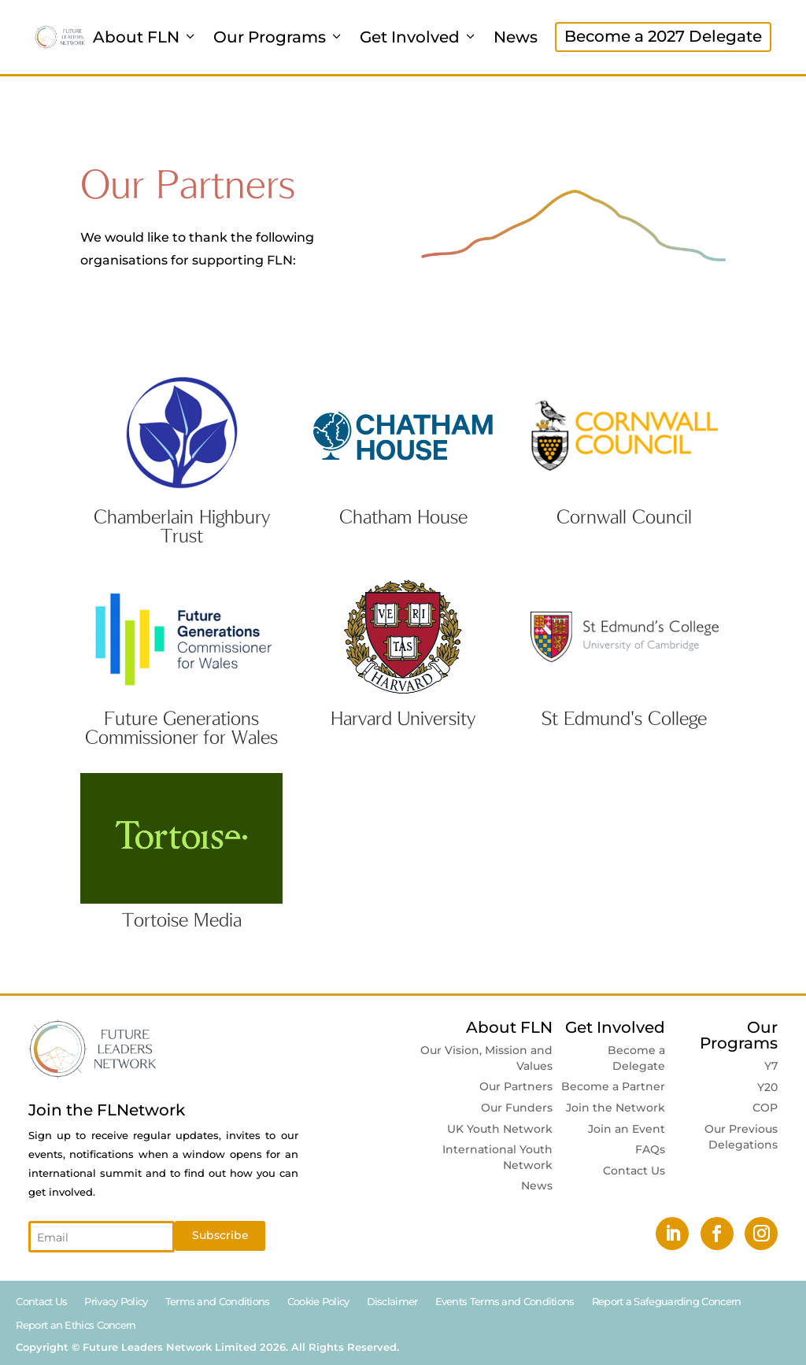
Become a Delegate (636, 1058)
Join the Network (615, 1108)
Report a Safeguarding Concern (666, 1302)
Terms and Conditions (217, 1302)
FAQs (650, 1149)
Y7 (771, 1066)
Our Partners (516, 1086)
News (516, 37)
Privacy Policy (115, 1302)
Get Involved (419, 37)
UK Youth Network (500, 1129)
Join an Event (626, 1129)
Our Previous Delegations (741, 1137)
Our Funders (517, 1108)
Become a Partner (613, 1086)
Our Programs (278, 37)
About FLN (145, 37)
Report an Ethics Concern (75, 1325)
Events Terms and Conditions (505, 1302)
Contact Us (634, 1170)
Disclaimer (392, 1302)
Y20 (767, 1087)
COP (765, 1108)
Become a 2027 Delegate (663, 36)
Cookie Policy (318, 1302)
